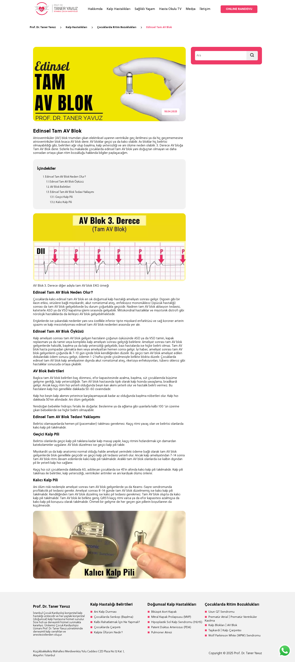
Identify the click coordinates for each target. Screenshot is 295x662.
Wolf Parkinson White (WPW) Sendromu (234, 635)
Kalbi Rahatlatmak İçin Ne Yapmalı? (117, 622)
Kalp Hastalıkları (118, 9)
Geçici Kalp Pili (64, 197)
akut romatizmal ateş (110, 361)
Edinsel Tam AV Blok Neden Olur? (65, 176)
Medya (190, 9)
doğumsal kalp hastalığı (109, 299)
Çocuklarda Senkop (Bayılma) (113, 617)
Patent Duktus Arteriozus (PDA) (171, 627)
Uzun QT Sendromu (221, 611)
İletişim (205, 9)
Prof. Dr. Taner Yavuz (46, 27)
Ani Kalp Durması (105, 611)
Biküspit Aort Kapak (164, 611)
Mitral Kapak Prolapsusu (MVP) (171, 617)
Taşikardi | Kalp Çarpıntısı (224, 630)
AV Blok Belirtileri (60, 187)
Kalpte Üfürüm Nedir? (108, 632)
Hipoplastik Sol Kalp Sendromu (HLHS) (176, 622)
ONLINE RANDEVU (239, 9)
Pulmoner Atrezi (161, 632)
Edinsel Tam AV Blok (159, 27)
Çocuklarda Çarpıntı (107, 627)
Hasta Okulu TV (170, 9)
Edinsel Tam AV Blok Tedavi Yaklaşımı (72, 192)
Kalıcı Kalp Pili (64, 202)
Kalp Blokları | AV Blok (222, 625)
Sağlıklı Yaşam (144, 9)
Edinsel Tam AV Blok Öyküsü (67, 181)
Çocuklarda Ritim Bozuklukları (120, 27)
